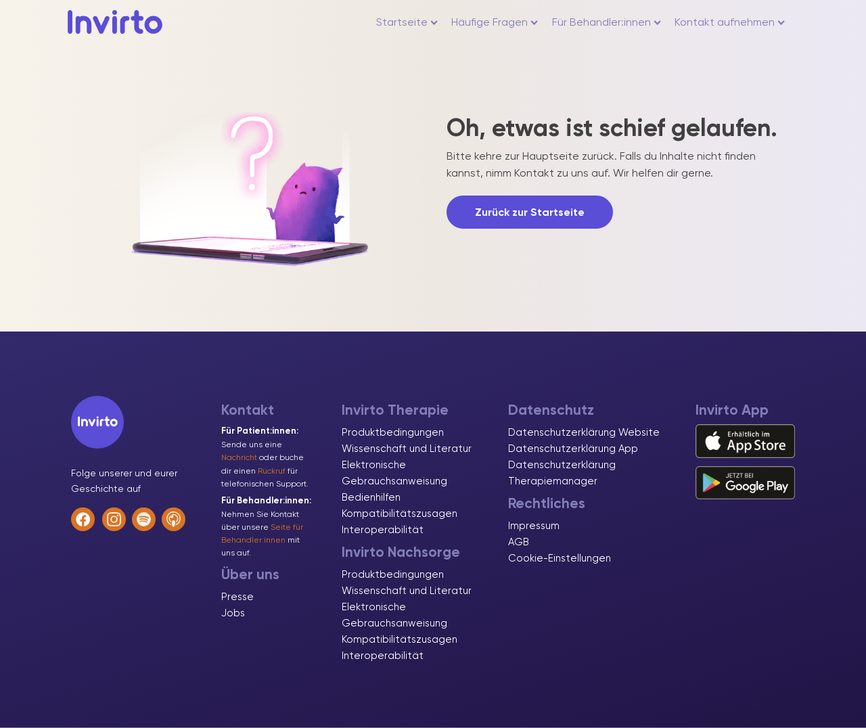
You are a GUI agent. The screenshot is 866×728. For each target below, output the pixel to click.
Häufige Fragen (494, 22)
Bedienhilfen (371, 497)
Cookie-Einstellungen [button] (559, 558)
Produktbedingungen (393, 432)
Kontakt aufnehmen (730, 22)
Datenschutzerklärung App (573, 448)
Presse (237, 597)
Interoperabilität (383, 530)
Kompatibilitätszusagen (399, 513)
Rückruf (272, 471)
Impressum (534, 526)
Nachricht (239, 457)
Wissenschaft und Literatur (407, 448)
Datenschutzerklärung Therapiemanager (562, 473)
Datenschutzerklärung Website (584, 432)
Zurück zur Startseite (530, 212)
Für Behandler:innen (606, 22)
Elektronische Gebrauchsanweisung (394, 473)
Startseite (407, 22)
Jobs (233, 613)
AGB (518, 542)
